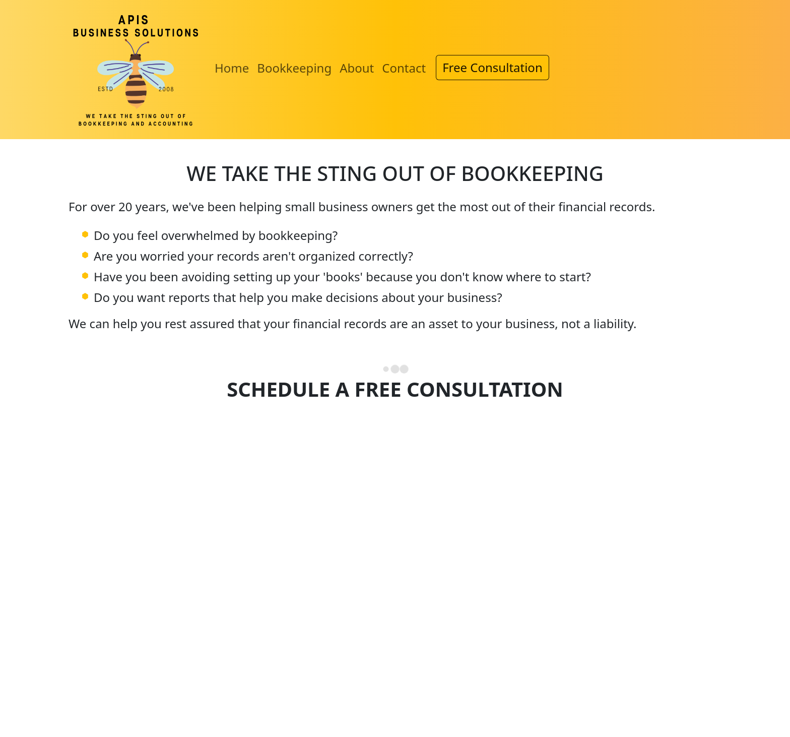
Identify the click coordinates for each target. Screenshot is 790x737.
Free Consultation (492, 67)
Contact (404, 67)
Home (232, 67)
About (357, 67)
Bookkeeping (294, 67)
